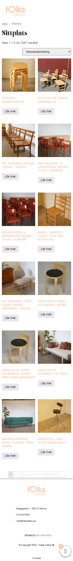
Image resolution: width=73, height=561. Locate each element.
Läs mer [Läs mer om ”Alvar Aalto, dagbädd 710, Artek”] (46, 383)
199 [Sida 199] (54, 474)
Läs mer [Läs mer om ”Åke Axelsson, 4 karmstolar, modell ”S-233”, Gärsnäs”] (46, 180)
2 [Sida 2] (15, 474)
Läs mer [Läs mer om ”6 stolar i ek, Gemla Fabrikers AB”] (46, 111)
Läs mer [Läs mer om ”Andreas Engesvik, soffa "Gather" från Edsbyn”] (10, 455)
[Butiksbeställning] (46, 51)
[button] (62, 12)
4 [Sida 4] (25, 474)
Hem (5, 23)
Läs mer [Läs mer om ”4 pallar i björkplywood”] (10, 111)
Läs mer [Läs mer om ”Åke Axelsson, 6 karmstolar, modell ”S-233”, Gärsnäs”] (10, 249)
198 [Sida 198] (46, 474)
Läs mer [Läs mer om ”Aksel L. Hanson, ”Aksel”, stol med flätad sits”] (46, 249)
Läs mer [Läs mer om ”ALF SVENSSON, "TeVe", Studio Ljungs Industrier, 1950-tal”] (10, 318)
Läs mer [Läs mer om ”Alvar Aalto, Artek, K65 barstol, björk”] (46, 314)
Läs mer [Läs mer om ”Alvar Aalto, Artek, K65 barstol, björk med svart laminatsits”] (10, 387)
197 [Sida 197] (38, 474)
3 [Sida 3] (20, 474)
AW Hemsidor (43, 535)
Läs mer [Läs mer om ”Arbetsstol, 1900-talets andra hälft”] (46, 452)
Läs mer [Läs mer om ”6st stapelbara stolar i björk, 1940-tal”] (10, 176)
